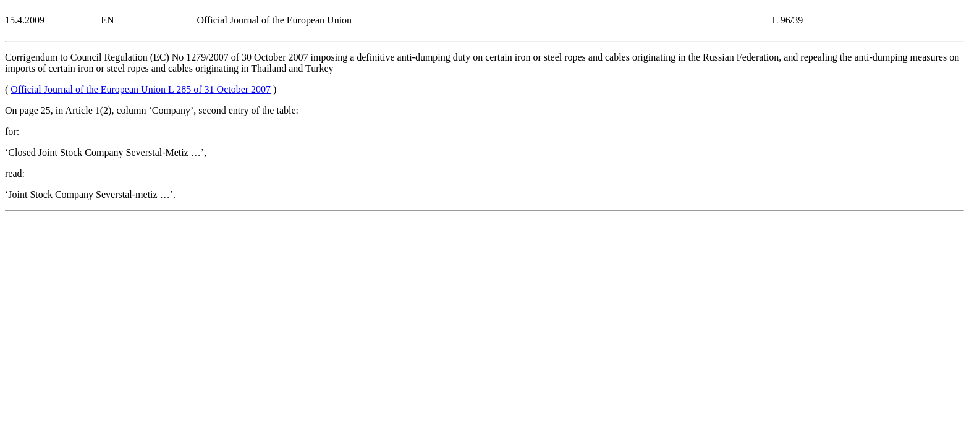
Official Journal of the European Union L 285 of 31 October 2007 (141, 89)
